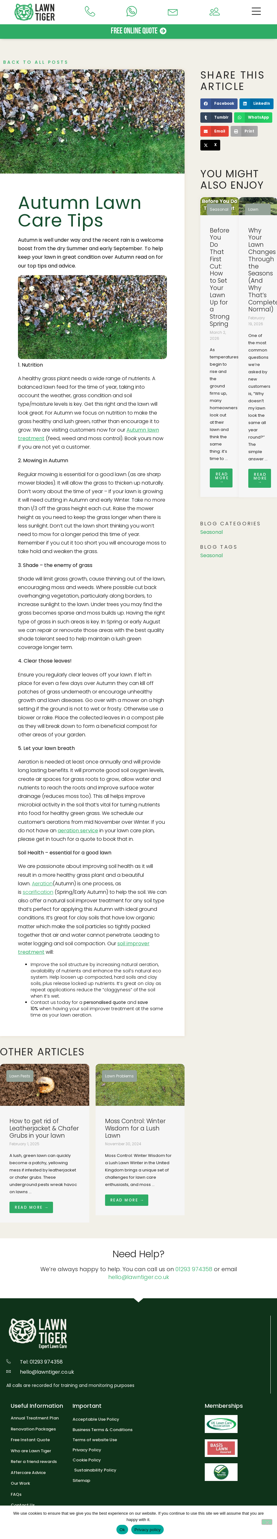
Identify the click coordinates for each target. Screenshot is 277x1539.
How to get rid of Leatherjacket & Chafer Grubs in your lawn (44, 1128)
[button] (219, 103)
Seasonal (219, 209)
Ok (122, 1529)
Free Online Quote (134, 31)
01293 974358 (193, 1269)
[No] (267, 1522)
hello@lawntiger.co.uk (138, 1277)
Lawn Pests (19, 1076)
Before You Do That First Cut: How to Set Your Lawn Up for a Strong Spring (220, 277)
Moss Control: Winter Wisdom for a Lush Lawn (135, 1128)
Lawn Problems (119, 1076)
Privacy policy (147, 1529)
